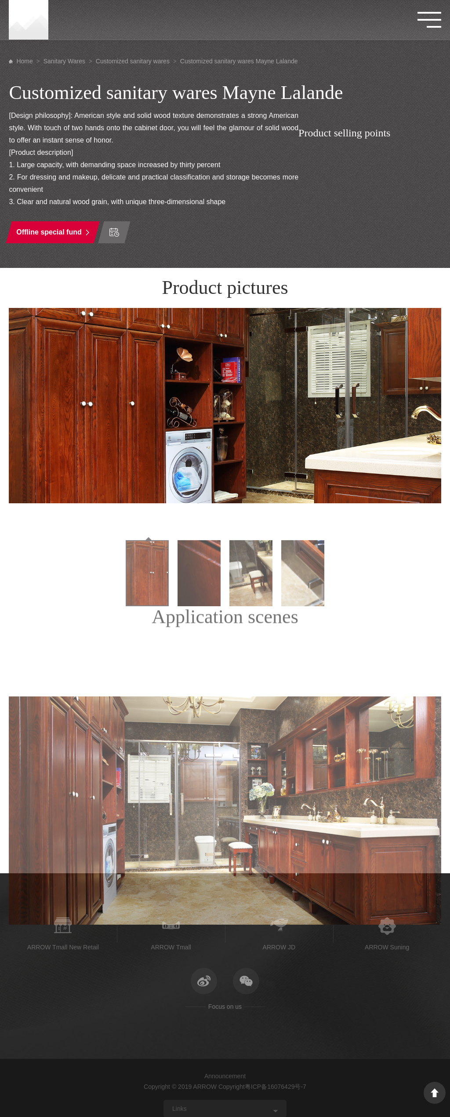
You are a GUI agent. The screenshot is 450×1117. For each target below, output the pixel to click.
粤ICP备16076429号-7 (275, 1086)
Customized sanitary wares (133, 61)
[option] (225, 405)
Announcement (225, 1076)
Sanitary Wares (64, 61)
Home (24, 61)
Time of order (114, 232)
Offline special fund (49, 232)
